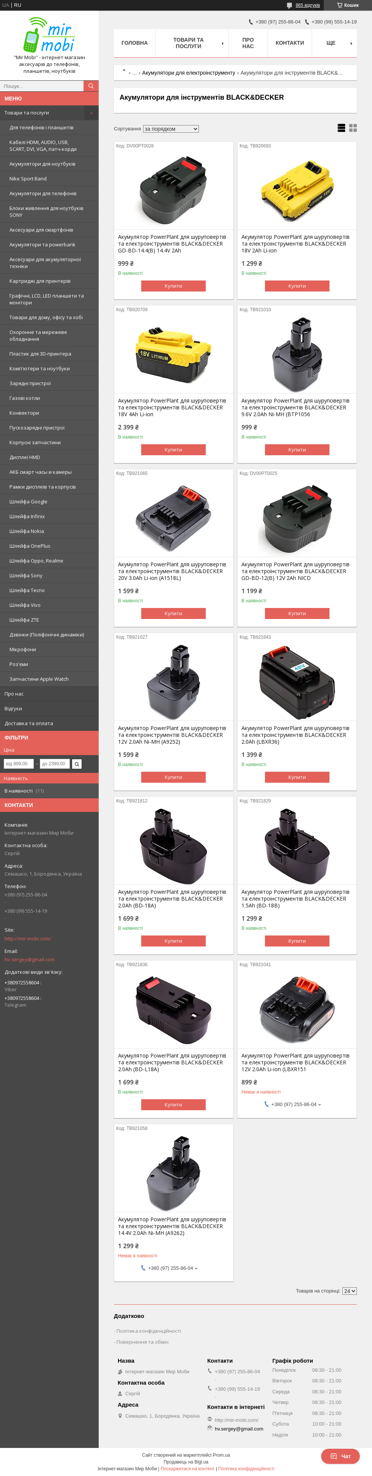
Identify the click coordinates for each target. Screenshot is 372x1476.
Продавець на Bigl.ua (186, 1462)
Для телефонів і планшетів (41, 127)
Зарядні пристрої (30, 383)
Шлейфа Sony (26, 575)
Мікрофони (22, 649)
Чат (340, 1456)
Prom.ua (221, 1455)
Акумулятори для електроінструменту (188, 73)
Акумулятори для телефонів (43, 193)
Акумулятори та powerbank (42, 244)
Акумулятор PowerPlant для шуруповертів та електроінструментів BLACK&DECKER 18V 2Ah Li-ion (295, 243)
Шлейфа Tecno (27, 590)
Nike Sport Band (28, 178)
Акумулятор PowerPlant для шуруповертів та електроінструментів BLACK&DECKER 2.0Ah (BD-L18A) (172, 1062)
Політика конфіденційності (149, 1330)
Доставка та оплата (29, 723)
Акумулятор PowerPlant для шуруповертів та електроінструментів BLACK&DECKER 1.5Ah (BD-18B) (295, 898)
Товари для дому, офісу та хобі (46, 317)
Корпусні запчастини (35, 442)
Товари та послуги (27, 112)
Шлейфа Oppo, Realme (36, 560)
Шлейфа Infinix (27, 516)
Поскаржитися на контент (187, 1468)
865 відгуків (308, 5)
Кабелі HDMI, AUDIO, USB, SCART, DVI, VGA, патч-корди (43, 145)
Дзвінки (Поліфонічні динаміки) (46, 634)
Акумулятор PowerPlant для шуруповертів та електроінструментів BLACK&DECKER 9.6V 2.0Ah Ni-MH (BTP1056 (295, 407)
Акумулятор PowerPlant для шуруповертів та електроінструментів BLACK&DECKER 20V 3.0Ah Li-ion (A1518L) (172, 571)
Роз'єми (18, 664)
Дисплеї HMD (24, 457)
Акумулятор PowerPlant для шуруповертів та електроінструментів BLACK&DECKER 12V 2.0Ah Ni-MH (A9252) (172, 735)
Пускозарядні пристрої (37, 427)
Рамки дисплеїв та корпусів (42, 486)
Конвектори (24, 412)
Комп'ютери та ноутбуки (39, 368)
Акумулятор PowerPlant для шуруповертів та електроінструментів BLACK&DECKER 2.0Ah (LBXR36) (295, 735)
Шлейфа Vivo (25, 605)
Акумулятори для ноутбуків (42, 163)
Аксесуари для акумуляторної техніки (45, 263)
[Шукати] (91, 86)
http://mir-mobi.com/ (28, 938)
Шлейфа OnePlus (29, 545)
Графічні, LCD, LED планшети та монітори (46, 299)
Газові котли (24, 398)
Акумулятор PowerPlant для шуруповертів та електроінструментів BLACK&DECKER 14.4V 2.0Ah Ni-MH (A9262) (172, 1226)
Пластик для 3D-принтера (40, 353)
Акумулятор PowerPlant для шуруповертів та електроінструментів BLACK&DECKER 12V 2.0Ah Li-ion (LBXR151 (295, 1062)
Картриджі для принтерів (40, 280)
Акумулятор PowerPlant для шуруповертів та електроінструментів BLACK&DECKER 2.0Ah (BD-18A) (172, 898)
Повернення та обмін (143, 1341)
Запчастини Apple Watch (39, 678)
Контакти (290, 43)
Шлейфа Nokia (26, 531)
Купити (173, 285)
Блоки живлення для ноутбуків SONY (46, 211)
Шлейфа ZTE (24, 619)
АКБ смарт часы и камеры (40, 471)
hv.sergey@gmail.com (30, 959)
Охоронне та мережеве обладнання (38, 335)
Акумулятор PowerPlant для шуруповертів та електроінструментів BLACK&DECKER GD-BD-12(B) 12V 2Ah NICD (295, 571)
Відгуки (13, 708)
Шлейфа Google (28, 501)
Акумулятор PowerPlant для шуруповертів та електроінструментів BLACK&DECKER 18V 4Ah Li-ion (172, 407)
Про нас (14, 693)
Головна (134, 43)
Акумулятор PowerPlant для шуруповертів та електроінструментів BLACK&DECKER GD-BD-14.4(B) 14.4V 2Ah (172, 243)
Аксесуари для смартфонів (41, 229)
